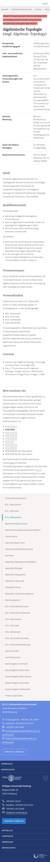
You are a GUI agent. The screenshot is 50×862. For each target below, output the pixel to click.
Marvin (39, 470)
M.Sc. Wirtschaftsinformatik (17, 638)
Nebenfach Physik (13, 587)
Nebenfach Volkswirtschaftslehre (19, 593)
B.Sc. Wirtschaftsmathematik (17, 613)
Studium (38, 9)
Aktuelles (7, 830)
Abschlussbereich (12, 600)
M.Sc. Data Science (13, 619)
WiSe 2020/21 (11, 438)
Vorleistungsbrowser (14, 695)
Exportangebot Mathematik (17, 670)
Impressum (6, 764)
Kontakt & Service (13, 821)
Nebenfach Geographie (15, 574)
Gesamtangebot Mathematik (17, 689)
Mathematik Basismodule (16, 523)
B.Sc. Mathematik (13, 517)
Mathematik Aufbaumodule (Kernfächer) (23, 530)
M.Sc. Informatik (12, 625)
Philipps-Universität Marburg (12, 778)
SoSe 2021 (9, 442)
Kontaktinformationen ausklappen (45, 778)
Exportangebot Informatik (16, 663)
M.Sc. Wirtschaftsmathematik (17, 644)
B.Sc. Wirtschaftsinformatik (16, 606)
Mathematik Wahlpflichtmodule (19, 549)
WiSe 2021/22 (11, 445)
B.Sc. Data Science (13, 504)
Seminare (9, 555)
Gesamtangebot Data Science (18, 676)
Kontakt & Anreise (14, 752)
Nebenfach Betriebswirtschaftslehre (20, 562)
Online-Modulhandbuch (15, 498)
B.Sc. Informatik (12, 511)
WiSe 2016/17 (11, 426)
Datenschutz (8, 769)
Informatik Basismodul (15, 542)
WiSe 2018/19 (11, 432)
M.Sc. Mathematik (12, 632)
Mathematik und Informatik (22, 9)
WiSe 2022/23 (11, 448)
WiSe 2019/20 (11, 435)
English (45, 3)
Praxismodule (11, 536)
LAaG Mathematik (12, 657)
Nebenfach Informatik (14, 581)
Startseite (4, 9)
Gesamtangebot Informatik (17, 683)
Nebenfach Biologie (13, 568)
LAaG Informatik (12, 651)
